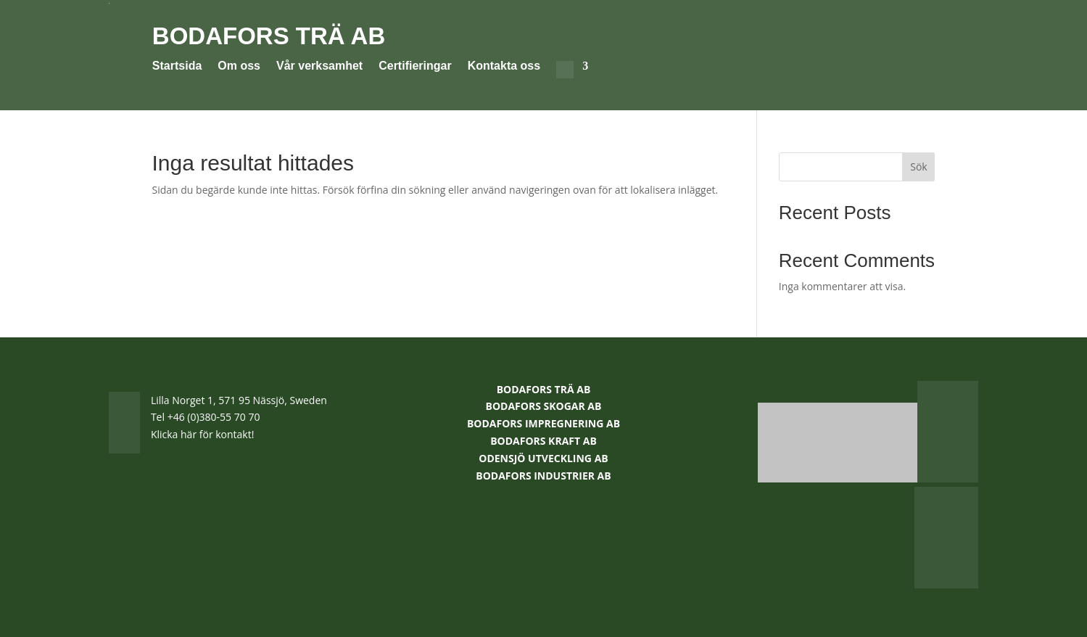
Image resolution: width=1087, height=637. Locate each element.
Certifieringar (415, 66)
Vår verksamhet (319, 66)
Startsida (177, 66)
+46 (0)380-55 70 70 (214, 417)
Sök (918, 166)
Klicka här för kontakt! (203, 434)
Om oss (239, 66)
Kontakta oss (504, 66)
